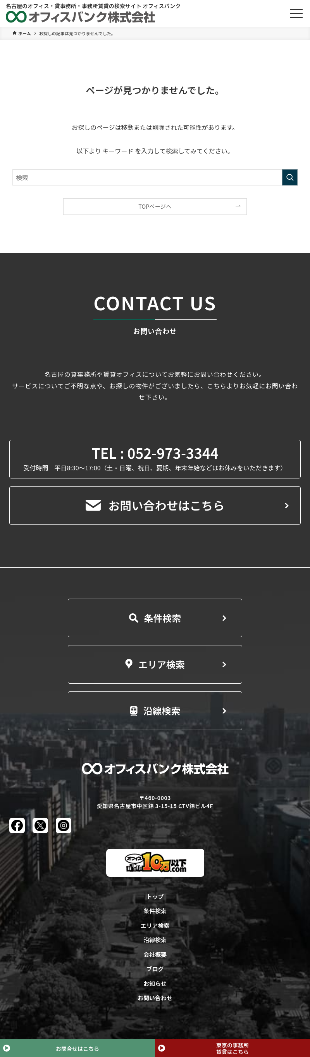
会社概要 (155, 954)
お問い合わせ (155, 998)
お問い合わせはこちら (155, 505)
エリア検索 (155, 664)
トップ (155, 896)
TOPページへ (154, 206)
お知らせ (155, 983)
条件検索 (155, 618)
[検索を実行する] (290, 177)
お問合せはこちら (77, 1048)
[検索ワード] (155, 177)
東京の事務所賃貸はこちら (232, 1048)
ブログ (155, 969)
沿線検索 (155, 710)
